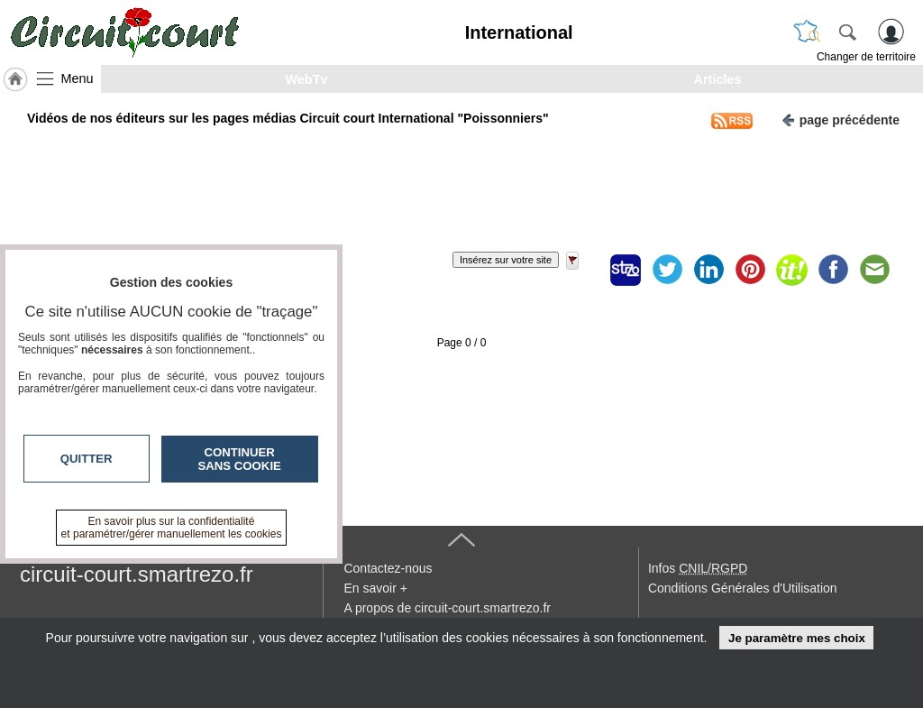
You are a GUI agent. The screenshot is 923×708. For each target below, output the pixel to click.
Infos (697, 568)
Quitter (86, 458)
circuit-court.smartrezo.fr (136, 574)
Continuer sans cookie (239, 459)
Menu (77, 78)
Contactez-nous (387, 568)
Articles (718, 79)
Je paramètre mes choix (796, 638)
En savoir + (375, 588)
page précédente (840, 118)
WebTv (307, 79)
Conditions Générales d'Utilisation (742, 588)
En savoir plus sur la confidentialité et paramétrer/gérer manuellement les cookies (171, 527)
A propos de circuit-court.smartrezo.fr (447, 608)
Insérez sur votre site (506, 259)
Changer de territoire (866, 57)
